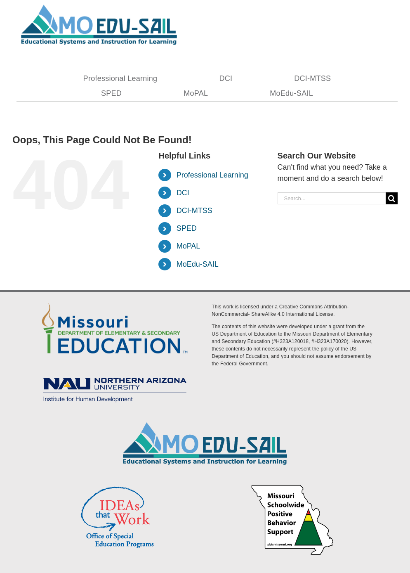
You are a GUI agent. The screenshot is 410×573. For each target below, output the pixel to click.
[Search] (392, 198)
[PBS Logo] (292, 486)
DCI (183, 193)
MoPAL (188, 246)
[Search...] (332, 198)
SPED (187, 228)
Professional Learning (212, 175)
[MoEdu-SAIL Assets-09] (114, 375)
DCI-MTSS (194, 210)
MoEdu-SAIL (198, 264)
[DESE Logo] (114, 302)
